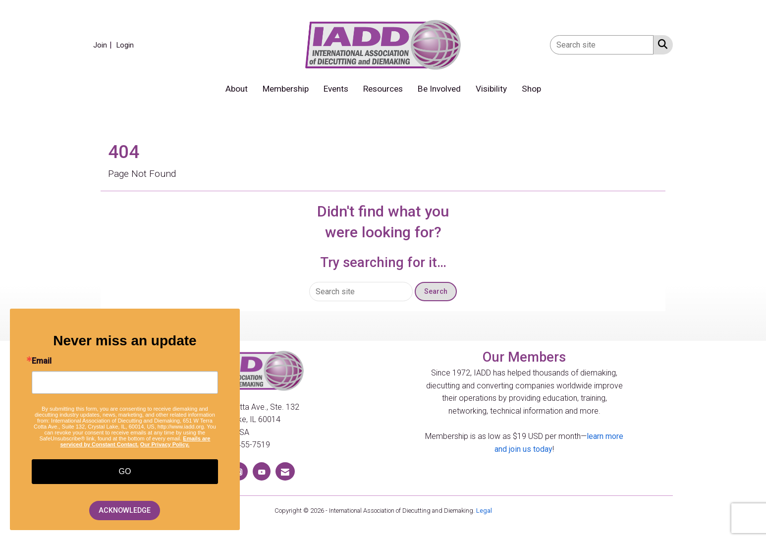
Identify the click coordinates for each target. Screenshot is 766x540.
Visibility (491, 89)
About (236, 89)
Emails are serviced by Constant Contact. (135, 441)
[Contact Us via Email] (285, 471)
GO (124, 471)
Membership (286, 89)
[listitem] (103, 45)
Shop (531, 89)
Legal (484, 510)
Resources (383, 89)
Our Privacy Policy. (164, 444)
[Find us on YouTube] (262, 471)
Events (336, 89)
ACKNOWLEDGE (125, 510)
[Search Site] (661, 44)
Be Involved (439, 89)
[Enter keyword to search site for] (602, 44)
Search (435, 291)
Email (42, 361)
